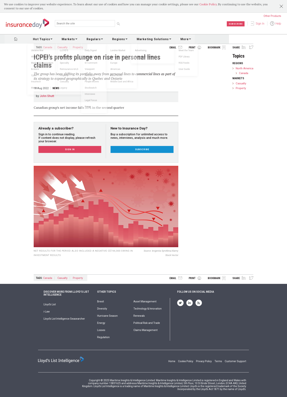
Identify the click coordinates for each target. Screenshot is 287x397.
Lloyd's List (50, 304)
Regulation (103, 337)
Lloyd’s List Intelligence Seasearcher (64, 318)
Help (278, 23)
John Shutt (47, 96)
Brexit (100, 301)
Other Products (272, 15)
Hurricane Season (107, 315)
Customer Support (235, 361)
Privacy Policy (204, 361)
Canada (47, 47)
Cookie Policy (208, 4)
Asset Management (144, 301)
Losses (101, 330)
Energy (101, 322)
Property (78, 47)
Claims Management (145, 330)
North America (244, 68)
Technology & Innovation (147, 308)
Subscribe (236, 24)
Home (171, 361)
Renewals (139, 315)
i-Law (47, 311)
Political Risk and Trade (146, 322)
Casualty (62, 47)
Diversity (102, 308)
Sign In (260, 23)
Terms (218, 361)
